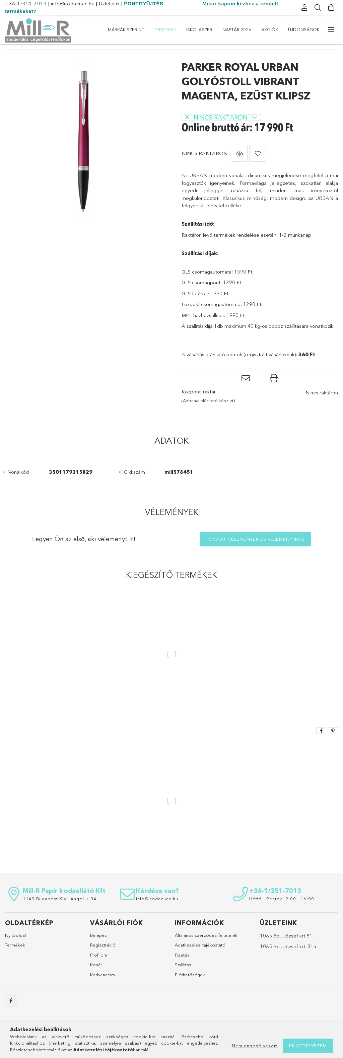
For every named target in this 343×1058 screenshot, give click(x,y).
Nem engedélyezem (255, 1045)
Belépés (98, 947)
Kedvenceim (102, 987)
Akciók (157, 29)
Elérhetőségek (190, 987)
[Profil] (304, 7)
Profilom (98, 967)
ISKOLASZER (228, 29)
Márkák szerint (301, 29)
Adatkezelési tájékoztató (200, 957)
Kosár (96, 977)
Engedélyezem (308, 1045)
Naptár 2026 (190, 29)
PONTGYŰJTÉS (143, 3)
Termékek (262, 29)
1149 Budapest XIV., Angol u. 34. (60, 911)
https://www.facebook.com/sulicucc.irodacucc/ (10, 1013)
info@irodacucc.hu (73, 3)
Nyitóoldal (15, 947)
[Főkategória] (8, 54)
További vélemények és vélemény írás (255, 551)
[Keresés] (318, 7)
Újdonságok (123, 29)
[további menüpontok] (331, 29)
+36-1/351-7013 (26, 3)
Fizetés (182, 967)
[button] (239, 165)
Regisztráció (103, 957)
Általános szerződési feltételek (206, 947)
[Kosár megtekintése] (331, 7)
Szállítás (183, 977)
